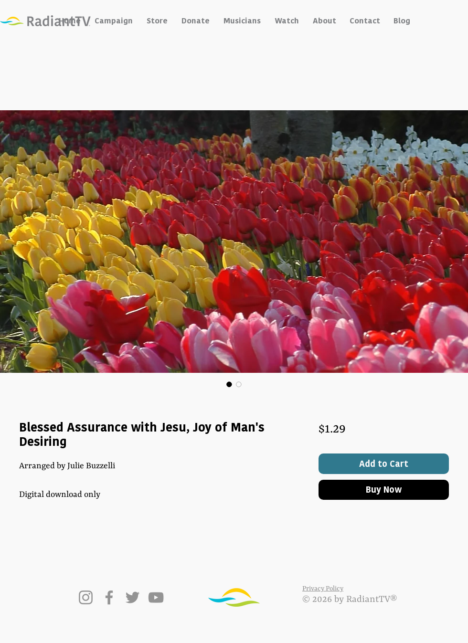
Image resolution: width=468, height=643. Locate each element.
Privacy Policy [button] (322, 588)
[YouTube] (156, 597)
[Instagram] (85, 597)
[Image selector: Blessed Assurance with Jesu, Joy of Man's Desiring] (229, 384)
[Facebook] (109, 597)
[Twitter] (132, 597)
